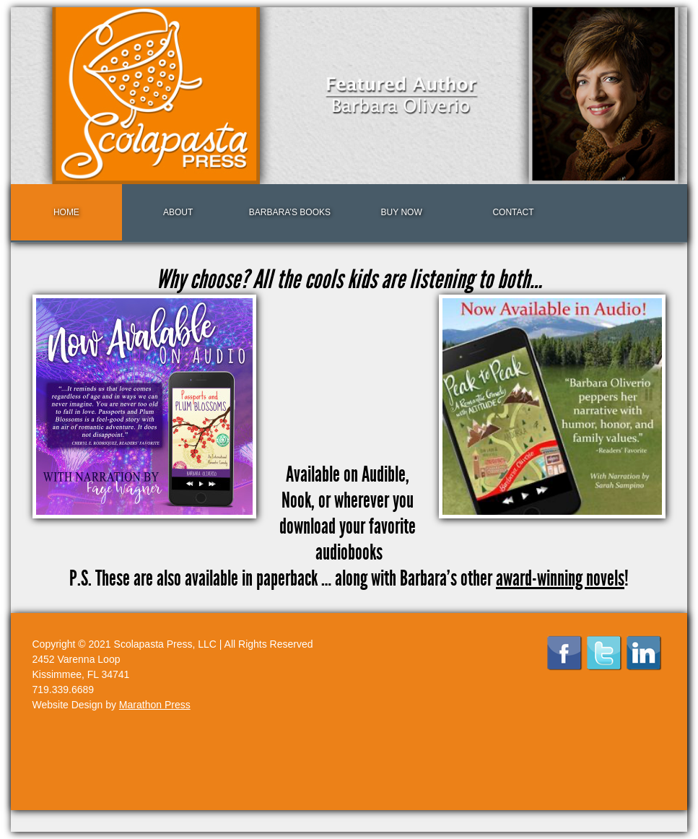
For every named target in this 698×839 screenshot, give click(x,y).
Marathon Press (155, 704)
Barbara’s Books (290, 212)
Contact (512, 212)
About (178, 212)
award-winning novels (560, 578)
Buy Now (401, 212)
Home (66, 212)
